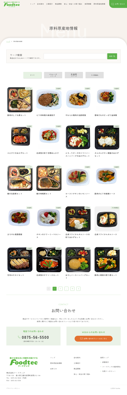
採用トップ (104, 358)
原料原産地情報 (99, 4)
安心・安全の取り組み (82, 374)
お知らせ (53, 369)
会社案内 (40, 4)
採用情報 (88, 4)
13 (72, 289)
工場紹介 (49, 4)
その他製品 (94, 75)
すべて (32, 75)
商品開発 (58, 4)
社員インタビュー (109, 371)
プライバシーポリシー (13, 388)
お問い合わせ (118, 4)
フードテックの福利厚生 (111, 367)
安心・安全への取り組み (73, 4)
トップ (32, 4)
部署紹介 (105, 362)
